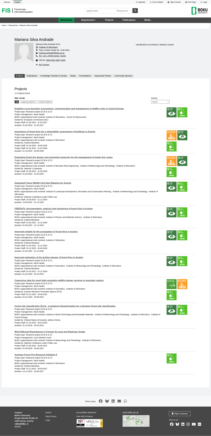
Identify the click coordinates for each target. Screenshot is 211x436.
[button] (88, 20)
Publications (129, 20)
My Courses (44, 65)
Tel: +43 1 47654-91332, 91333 (52, 56)
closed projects (45, 102)
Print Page (190, 2)
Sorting (160, 100)
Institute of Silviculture (48, 47)
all (17, 102)
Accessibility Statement (86, 413)
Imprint (48, 413)
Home (4, 25)
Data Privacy (50, 416)
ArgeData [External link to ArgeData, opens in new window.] (140, 2)
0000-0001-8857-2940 (55, 60)
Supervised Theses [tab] (102, 76)
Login (203, 2)
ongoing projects (28, 102)
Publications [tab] (32, 76)
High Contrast (174, 2)
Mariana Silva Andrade (29, 25)
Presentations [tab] (85, 76)
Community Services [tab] (123, 76)
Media (147, 20)
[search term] (100, 11)
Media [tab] (73, 76)
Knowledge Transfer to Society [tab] (54, 76)
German (7, 2)
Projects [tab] (19, 76)
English (17, 2)
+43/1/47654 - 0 (21, 424)
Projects (109, 20)
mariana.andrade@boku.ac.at (51, 53)
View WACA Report (84, 416)
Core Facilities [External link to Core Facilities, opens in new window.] (156, 2)
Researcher (66, 20)
